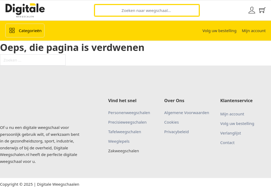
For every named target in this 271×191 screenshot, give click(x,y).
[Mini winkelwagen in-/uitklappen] (262, 10)
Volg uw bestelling (219, 30)
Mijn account (254, 30)
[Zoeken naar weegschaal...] (146, 10)
